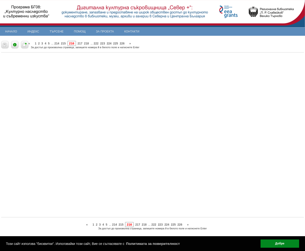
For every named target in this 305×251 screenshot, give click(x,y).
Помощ (80, 31)
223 (102, 43)
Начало (11, 31)
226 (122, 43)
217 (80, 43)
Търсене (57, 31)
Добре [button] (279, 243)
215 (63, 43)
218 (86, 43)
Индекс (33, 31)
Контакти (131, 31)
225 (115, 43)
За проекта (105, 31)
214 (56, 43)
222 (96, 43)
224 (109, 43)
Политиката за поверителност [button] (153, 244)
